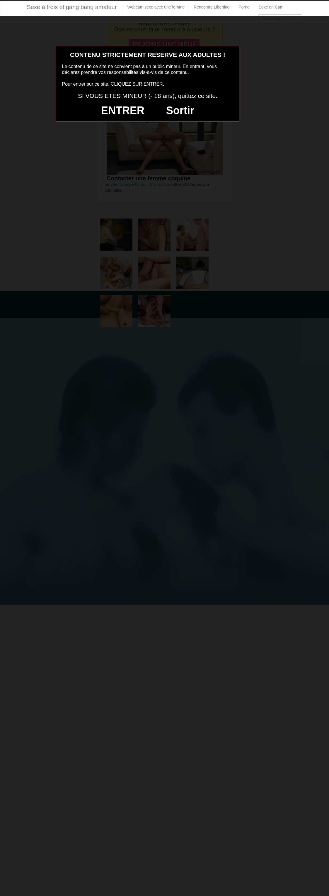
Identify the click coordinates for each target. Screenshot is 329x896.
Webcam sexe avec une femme (156, 7)
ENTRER (122, 110)
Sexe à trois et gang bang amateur (72, 7)
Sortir (180, 110)
